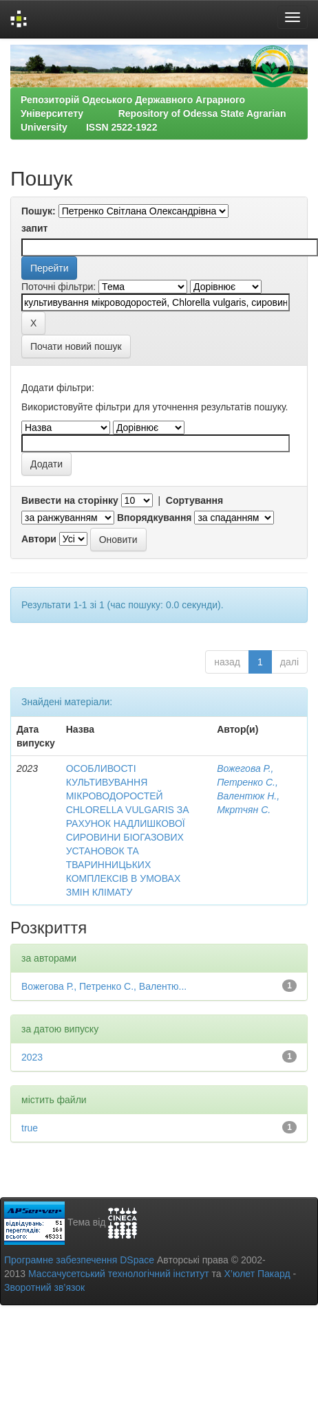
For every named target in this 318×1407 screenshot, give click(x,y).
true (29, 1127)
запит (34, 228)
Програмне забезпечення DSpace (79, 1259)
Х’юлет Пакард (257, 1273)
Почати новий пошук (76, 346)
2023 (32, 1057)
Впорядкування (154, 517)
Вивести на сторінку (69, 500)
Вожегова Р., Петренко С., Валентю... (104, 986)
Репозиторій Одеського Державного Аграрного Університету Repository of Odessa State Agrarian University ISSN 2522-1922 (153, 113)
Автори (38, 538)
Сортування (194, 500)
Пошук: (38, 211)
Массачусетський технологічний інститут (118, 1273)
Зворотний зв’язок (44, 1287)
